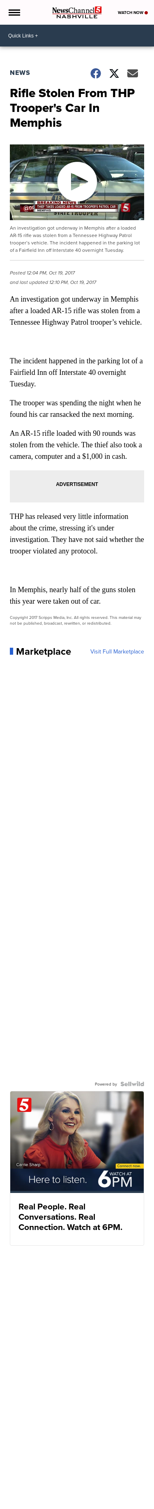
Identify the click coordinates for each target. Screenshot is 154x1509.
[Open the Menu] (13, 12)
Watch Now (133, 12)
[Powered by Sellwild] (132, 1084)
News (20, 72)
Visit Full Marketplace (117, 651)
